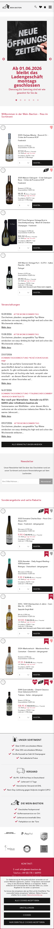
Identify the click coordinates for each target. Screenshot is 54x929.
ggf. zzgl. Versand (29, 153)
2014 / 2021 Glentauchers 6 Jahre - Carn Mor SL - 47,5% (35, 605)
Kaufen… (37, 163)
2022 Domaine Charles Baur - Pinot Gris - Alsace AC (35, 519)
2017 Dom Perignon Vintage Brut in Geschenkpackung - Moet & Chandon (34, 221)
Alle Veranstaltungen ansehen (27, 444)
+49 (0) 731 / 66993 (31, 872)
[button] (50, 7)
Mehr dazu (6, 327)
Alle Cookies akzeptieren (27, 901)
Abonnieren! (46, 481)
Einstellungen (27, 908)
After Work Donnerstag (26, 314)
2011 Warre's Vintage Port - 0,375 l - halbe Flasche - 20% (35, 264)
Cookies (27, 915)
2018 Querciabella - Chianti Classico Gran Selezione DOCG (33, 691)
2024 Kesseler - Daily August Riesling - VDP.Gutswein (34, 562)
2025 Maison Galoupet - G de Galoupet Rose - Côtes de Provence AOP (35, 179)
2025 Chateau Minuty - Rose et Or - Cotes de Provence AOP (33, 136)
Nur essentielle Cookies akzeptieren (27, 922)
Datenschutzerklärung (34, 895)
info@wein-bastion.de (30, 869)
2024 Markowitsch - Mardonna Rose (33, 648)
